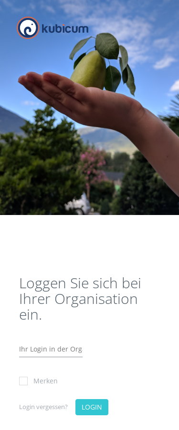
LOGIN (92, 406)
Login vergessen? (43, 406)
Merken (38, 380)
